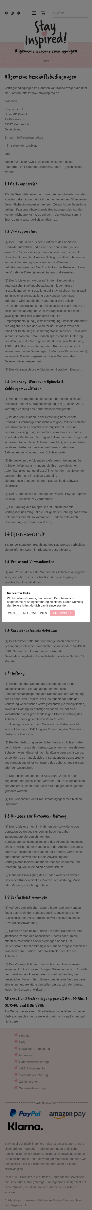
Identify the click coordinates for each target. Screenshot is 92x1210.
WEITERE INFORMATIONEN (27, 613)
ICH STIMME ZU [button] (62, 613)
